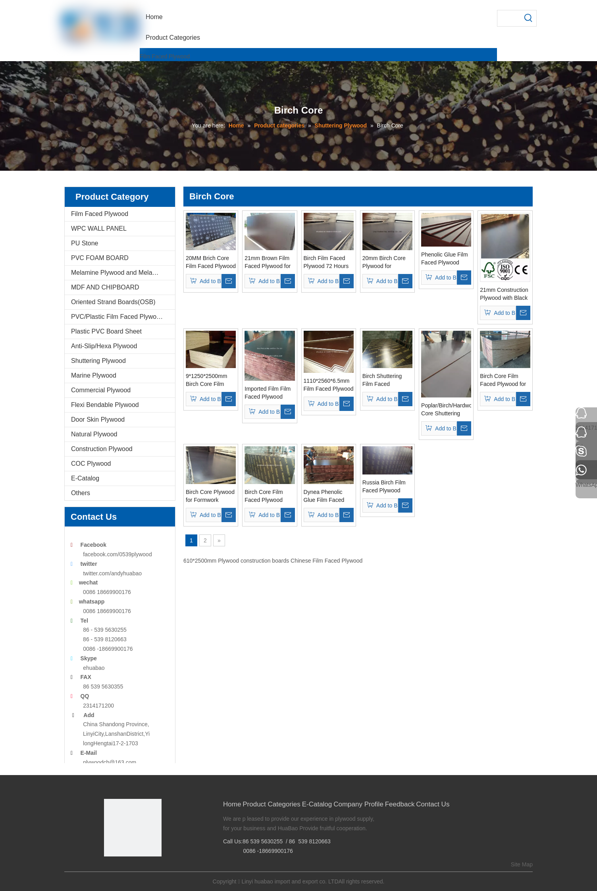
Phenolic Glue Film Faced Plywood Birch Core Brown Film (444, 258)
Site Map (522, 864)
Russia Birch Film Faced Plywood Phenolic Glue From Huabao (387, 486)
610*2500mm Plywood (211, 560)
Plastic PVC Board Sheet (106, 331)
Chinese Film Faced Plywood (326, 560)
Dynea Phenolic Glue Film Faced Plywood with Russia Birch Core (326, 496)
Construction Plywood (102, 449)
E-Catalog (85, 478)
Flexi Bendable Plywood (105, 404)
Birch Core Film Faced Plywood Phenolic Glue (264, 496)
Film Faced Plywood (165, 56)
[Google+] (122, 870)
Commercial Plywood (101, 390)
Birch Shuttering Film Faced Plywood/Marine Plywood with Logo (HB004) (385, 380)
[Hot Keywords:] (528, 18)
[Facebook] (109, 870)
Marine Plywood (93, 375)
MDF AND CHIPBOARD (105, 287)
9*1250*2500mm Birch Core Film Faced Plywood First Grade (206, 380)
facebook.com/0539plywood (117, 554)
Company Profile (358, 804)
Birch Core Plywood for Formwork (210, 496)
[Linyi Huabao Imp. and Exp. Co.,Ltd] (133, 827)
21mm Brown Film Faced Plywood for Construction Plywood (268, 262)
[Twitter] (134, 870)
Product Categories (271, 804)
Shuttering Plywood (98, 360)
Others (80, 493)
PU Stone (84, 243)
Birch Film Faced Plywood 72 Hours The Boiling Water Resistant (326, 262)
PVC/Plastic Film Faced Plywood (117, 316)
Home (232, 804)
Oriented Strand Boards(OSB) (113, 302)
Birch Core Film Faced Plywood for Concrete (503, 380)
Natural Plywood (94, 434)
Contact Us (432, 804)
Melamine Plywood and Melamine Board (123, 272)
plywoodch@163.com (109, 762)
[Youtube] (146, 870)
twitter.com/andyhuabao (112, 573)
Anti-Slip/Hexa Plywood (104, 346)
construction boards (265, 560)
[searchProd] (508, 18)
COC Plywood (91, 463)
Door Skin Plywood (98, 419)
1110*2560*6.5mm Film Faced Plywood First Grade (329, 385)
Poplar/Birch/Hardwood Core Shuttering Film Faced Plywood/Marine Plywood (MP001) (446, 409)
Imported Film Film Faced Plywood (268, 393)
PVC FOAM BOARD (100, 258)
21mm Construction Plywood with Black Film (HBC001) (504, 294)
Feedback (400, 804)
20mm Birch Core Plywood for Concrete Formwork (386, 262)
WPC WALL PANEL (99, 228)
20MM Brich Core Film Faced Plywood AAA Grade (211, 262)
